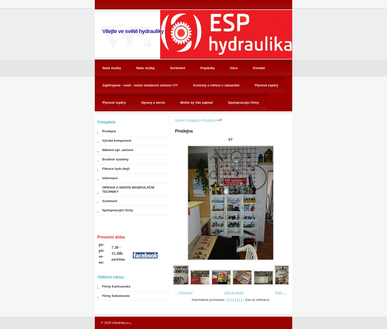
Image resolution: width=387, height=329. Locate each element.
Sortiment (177, 68)
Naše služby (111, 68)
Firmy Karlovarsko (116, 286)
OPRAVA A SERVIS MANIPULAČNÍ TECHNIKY (128, 190)
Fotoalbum (193, 120)
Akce (234, 68)
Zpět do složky (234, 292)
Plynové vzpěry (266, 85)
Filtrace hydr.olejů (116, 169)
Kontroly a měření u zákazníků (216, 85)
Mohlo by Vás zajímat (196, 102)
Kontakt (259, 68)
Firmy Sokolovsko (116, 296)
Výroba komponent (116, 140)
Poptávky (207, 68)
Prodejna (209, 120)
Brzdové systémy (115, 159)
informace (109, 178)
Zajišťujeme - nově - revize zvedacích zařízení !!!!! (140, 85)
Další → (280, 292)
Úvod (178, 120)
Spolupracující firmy (243, 102)
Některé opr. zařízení (117, 150)
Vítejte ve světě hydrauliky (133, 31)
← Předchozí (184, 292)
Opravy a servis (153, 102)
